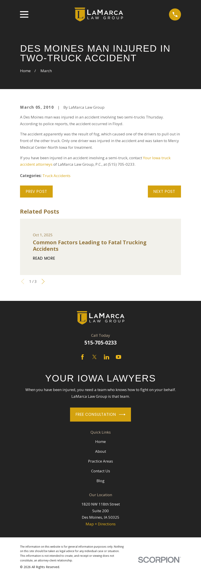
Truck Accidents (56, 175)
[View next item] (43, 281)
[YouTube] (118, 357)
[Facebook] (82, 357)
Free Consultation (100, 414)
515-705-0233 (100, 342)
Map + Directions (101, 523)
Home (100, 441)
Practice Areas (100, 461)
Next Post (164, 191)
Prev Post (36, 191)
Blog (100, 480)
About (100, 451)
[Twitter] (94, 357)
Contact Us (100, 470)
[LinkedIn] (106, 357)
